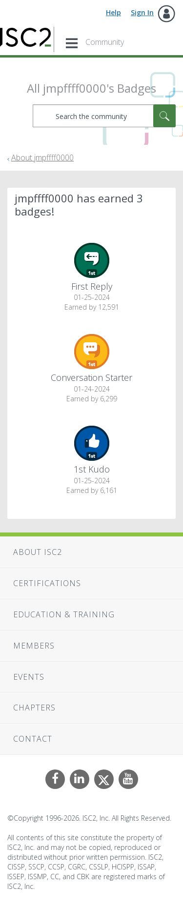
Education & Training (64, 614)
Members (34, 645)
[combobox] (104, 115)
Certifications (47, 583)
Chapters (34, 707)
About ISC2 (37, 552)
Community (104, 42)
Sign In (142, 12)
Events (28, 676)
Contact (32, 738)
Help (113, 12)
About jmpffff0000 (42, 157)
